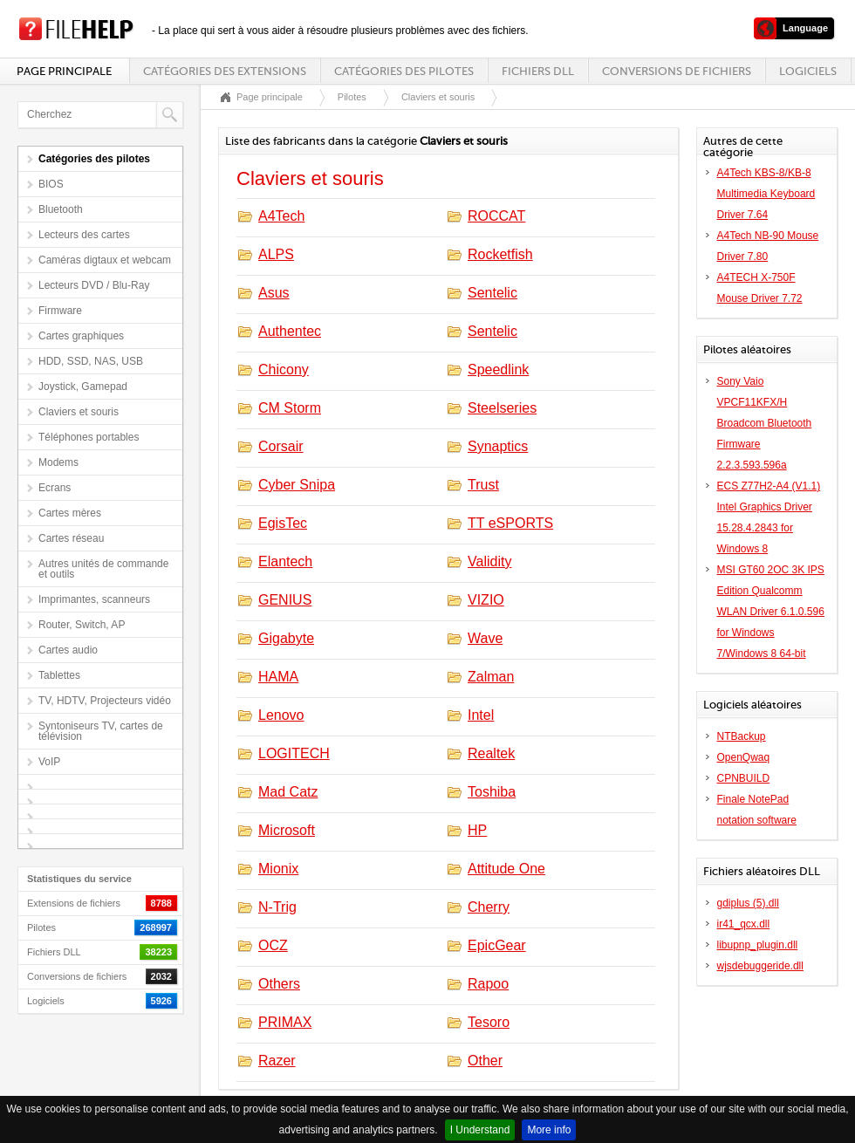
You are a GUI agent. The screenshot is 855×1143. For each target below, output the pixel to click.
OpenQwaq (743, 757)
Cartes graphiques (81, 336)
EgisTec (282, 523)
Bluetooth (60, 209)
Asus (274, 292)
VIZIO (486, 599)
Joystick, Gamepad (82, 386)
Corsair (281, 446)
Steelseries (502, 407)
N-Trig (277, 907)
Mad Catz (288, 791)
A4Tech (281, 216)
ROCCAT (496, 216)
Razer (277, 1060)
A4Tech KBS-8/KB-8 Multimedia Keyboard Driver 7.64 (766, 194)
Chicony (283, 369)
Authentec (289, 331)
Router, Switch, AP (81, 625)
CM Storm (289, 407)
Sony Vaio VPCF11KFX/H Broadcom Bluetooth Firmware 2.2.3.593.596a (764, 423)
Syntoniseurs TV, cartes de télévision (100, 731)
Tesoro (489, 1022)
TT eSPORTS (510, 523)
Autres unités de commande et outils (103, 569)
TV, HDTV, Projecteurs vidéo (104, 701)
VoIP (49, 762)
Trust (483, 484)
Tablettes (59, 675)
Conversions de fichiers (676, 71)
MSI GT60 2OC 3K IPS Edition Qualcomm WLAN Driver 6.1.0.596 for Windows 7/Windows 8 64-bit (770, 612)
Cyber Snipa (296, 484)
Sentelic (492, 292)
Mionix (278, 868)
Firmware (60, 311)
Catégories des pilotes (404, 71)
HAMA (278, 676)
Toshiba (492, 791)
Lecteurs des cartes (84, 235)
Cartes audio (68, 650)
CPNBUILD (743, 778)
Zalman (491, 676)
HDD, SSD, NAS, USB (90, 361)
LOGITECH (294, 753)
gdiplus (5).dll (748, 903)
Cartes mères (69, 513)
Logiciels (808, 71)
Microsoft (286, 830)
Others (279, 983)
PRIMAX (284, 1022)
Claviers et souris (78, 412)
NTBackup (741, 736)
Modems (58, 462)
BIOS (51, 184)
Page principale (64, 71)
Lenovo (281, 715)
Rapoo (488, 983)
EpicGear (497, 945)
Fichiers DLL (538, 71)
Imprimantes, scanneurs (94, 599)
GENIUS (284, 599)
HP (477, 830)
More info (549, 1130)
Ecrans (54, 488)
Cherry (489, 907)
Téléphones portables (88, 437)
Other (485, 1060)
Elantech (285, 561)
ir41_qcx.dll (743, 924)
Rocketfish (500, 254)
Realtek (491, 753)
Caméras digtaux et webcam (104, 260)
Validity (489, 561)
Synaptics (498, 446)
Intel (481, 715)
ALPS (276, 254)
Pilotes (352, 97)
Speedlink (498, 369)
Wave (485, 638)
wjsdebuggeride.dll (760, 966)
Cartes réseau (71, 538)
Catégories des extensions (224, 71)
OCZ (273, 945)
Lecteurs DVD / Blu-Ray (93, 285)
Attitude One (506, 868)
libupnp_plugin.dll (757, 945)
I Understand (480, 1130)
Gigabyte (286, 638)
